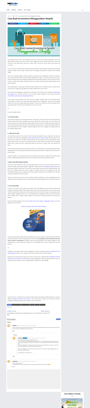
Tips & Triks (27, 9)
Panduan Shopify (27, 20)
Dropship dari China (19, 20)
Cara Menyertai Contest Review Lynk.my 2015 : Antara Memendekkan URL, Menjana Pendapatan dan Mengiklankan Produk (71, 71)
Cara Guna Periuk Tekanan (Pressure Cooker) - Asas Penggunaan (74, 85)
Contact (21, 397)
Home (8, 9)
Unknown (14, 359)
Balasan (15, 333)
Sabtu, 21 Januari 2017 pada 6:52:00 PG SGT (37, 336)
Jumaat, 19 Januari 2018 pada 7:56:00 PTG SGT (27, 359)
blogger (55, 317)
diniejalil (14, 324)
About (15, 397)
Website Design (39, 403)
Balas (13, 329)
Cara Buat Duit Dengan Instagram (75, 90)
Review (20, 9)
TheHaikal (20, 336)
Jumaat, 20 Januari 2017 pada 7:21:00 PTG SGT (26, 324)
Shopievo (38, 20)
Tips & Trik (14, 15)
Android (14, 9)
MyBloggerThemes (55, 403)
